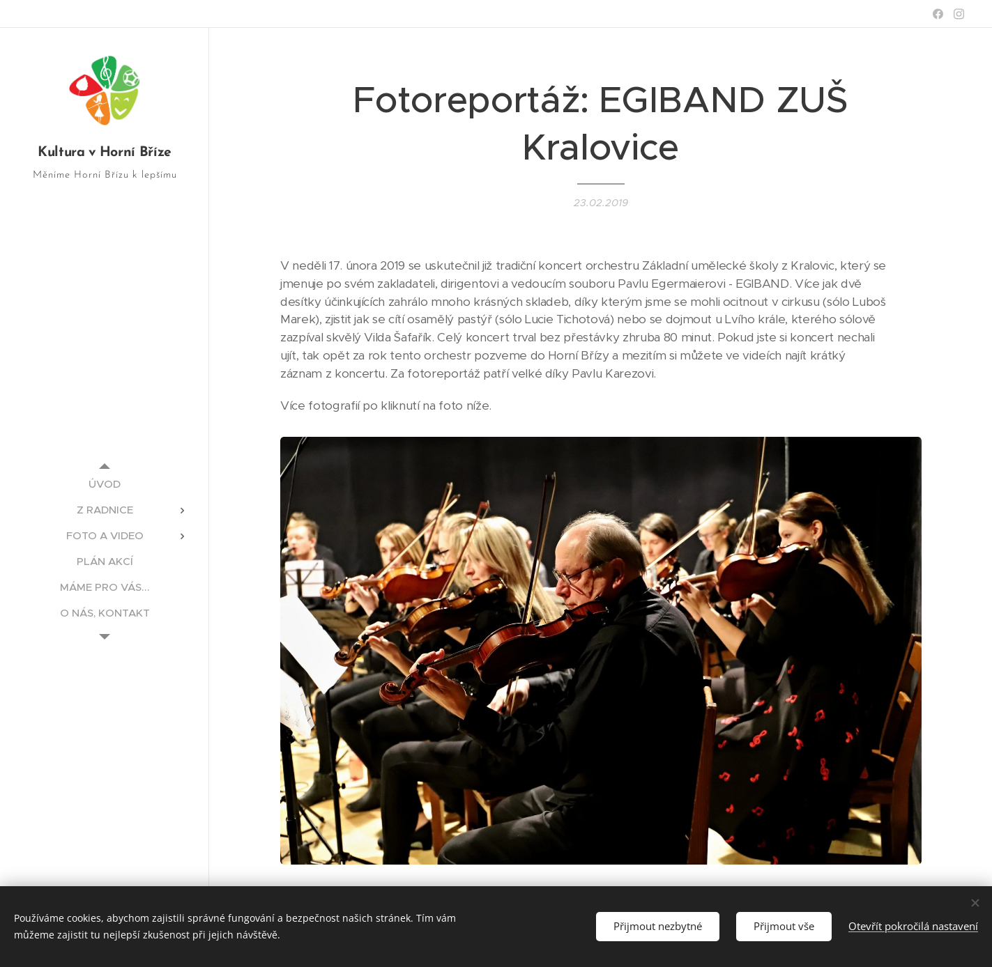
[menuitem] (104, 484)
